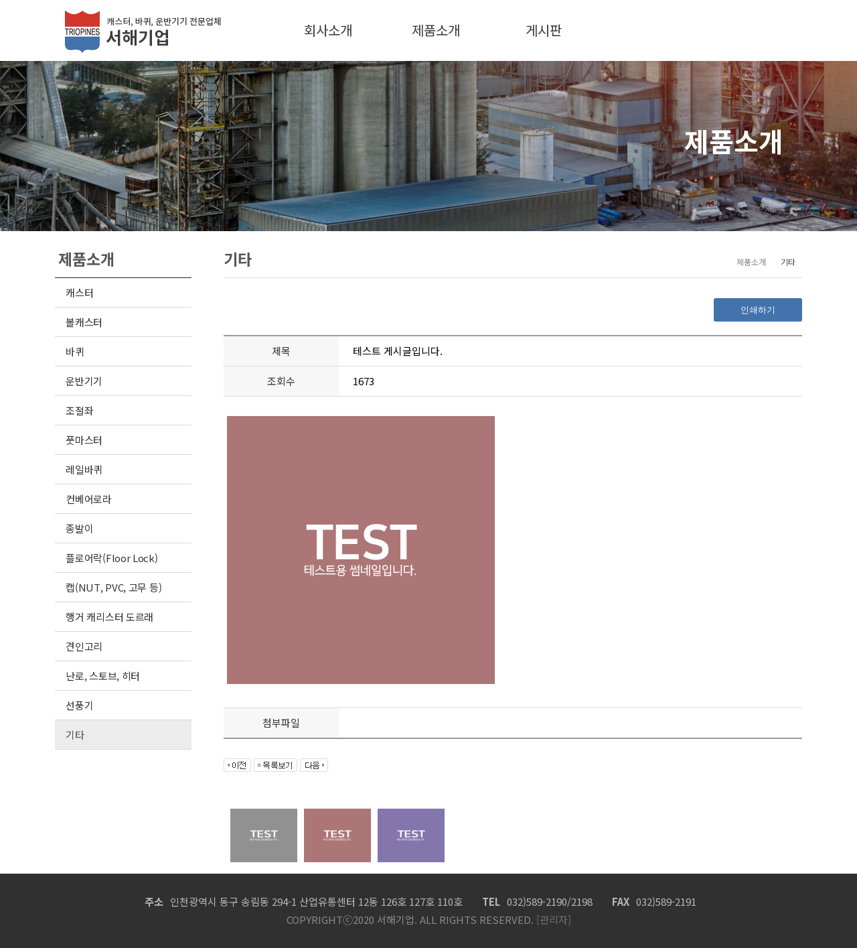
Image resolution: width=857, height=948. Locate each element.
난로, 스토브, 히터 (103, 676)
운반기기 (84, 381)
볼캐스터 (84, 322)
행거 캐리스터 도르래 (109, 617)
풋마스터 (84, 440)
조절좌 (79, 410)
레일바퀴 (84, 469)
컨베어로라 (89, 499)
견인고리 (84, 646)
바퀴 (75, 351)
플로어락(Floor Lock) (111, 558)
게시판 (544, 30)
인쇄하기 (758, 310)
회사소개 (328, 30)
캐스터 (79, 292)
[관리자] (552, 919)
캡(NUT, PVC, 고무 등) (113, 587)
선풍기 (79, 705)
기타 (75, 735)
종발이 (79, 528)
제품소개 (436, 30)
